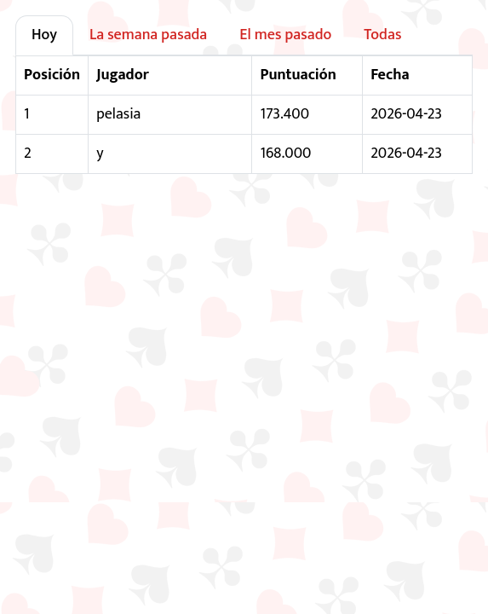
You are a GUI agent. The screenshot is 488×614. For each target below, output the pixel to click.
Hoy (44, 35)
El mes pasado (285, 35)
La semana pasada (148, 35)
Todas (382, 35)
